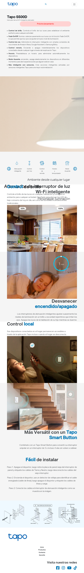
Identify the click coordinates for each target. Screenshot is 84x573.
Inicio (42, 547)
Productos (42, 550)
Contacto (42, 552)
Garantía (42, 555)
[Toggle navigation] (74, 4)
